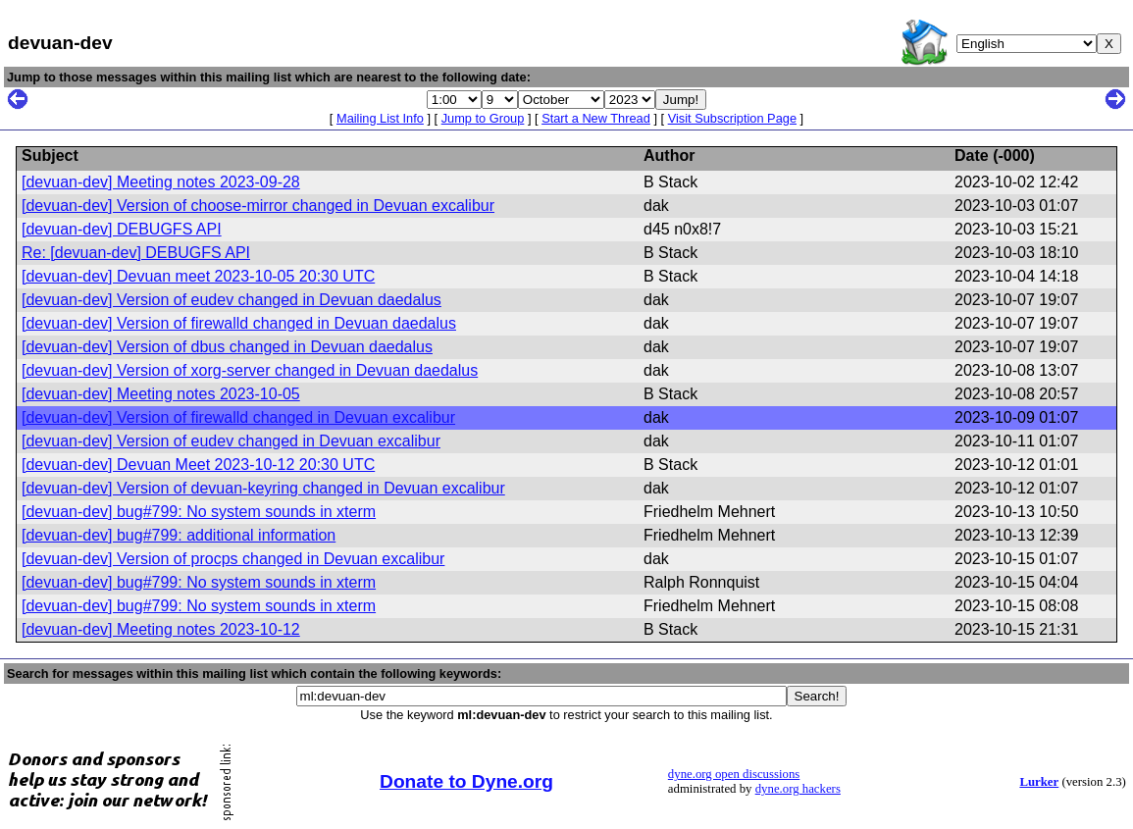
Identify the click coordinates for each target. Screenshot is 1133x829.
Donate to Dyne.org (466, 781)
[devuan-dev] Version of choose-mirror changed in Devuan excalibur (258, 205)
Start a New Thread (595, 118)
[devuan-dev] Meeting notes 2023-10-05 (161, 394)
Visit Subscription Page (732, 118)
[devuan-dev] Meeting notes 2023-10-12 (161, 629)
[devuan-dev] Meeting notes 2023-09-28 (161, 182)
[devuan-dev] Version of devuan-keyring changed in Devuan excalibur (263, 488)
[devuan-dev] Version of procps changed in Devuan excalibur (233, 558)
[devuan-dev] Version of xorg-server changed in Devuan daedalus (250, 370)
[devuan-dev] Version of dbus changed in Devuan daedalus (227, 346)
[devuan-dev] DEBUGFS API (122, 229)
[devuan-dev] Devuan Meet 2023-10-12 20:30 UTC (198, 464)
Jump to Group (483, 118)
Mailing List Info (380, 118)
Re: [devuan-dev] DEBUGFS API (136, 252)
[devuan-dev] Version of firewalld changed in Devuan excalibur (238, 417)
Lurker (1038, 782)
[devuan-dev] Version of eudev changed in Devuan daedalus (231, 299)
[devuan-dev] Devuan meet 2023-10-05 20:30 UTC (198, 276)
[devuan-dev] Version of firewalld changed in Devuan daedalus (239, 323)
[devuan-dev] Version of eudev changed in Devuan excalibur (231, 441)
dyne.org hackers (798, 789)
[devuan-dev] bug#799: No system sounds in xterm (199, 511)
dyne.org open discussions (733, 774)
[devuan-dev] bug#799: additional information (178, 535)
